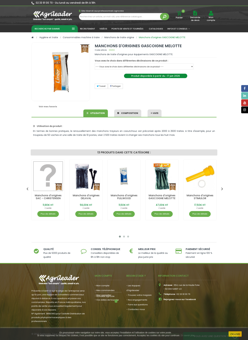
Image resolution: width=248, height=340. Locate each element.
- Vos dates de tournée (107, 299)
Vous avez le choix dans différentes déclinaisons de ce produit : (131, 60)
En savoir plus (188, 335)
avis (154, 113)
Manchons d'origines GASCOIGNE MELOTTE (162, 197)
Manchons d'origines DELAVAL (86, 197)
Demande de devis (195, 19)
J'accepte (235, 334)
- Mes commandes (105, 290)
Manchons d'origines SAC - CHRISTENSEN (48, 197)
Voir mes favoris (48, 106)
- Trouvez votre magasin (139, 295)
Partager (115, 86)
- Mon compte (102, 285)
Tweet (101, 86)
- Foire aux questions (137, 304)
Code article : (101, 50)
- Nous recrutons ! (104, 312)
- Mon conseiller (103, 295)
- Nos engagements (136, 299)
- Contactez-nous (135, 309)
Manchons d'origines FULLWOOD (124, 197)
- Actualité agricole (105, 307)
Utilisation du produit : (48, 126)
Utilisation (96, 113)
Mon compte (211, 19)
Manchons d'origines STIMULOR (200, 197)
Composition (127, 113)
